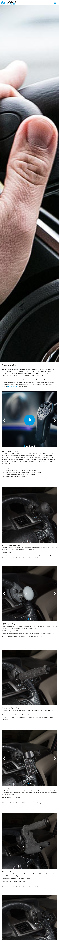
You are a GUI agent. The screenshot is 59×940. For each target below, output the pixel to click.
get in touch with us (12, 405)
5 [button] (34, 465)
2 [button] (27, 465)
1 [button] (24, 465)
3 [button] (29, 465)
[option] (29, 439)
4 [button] (32, 465)
